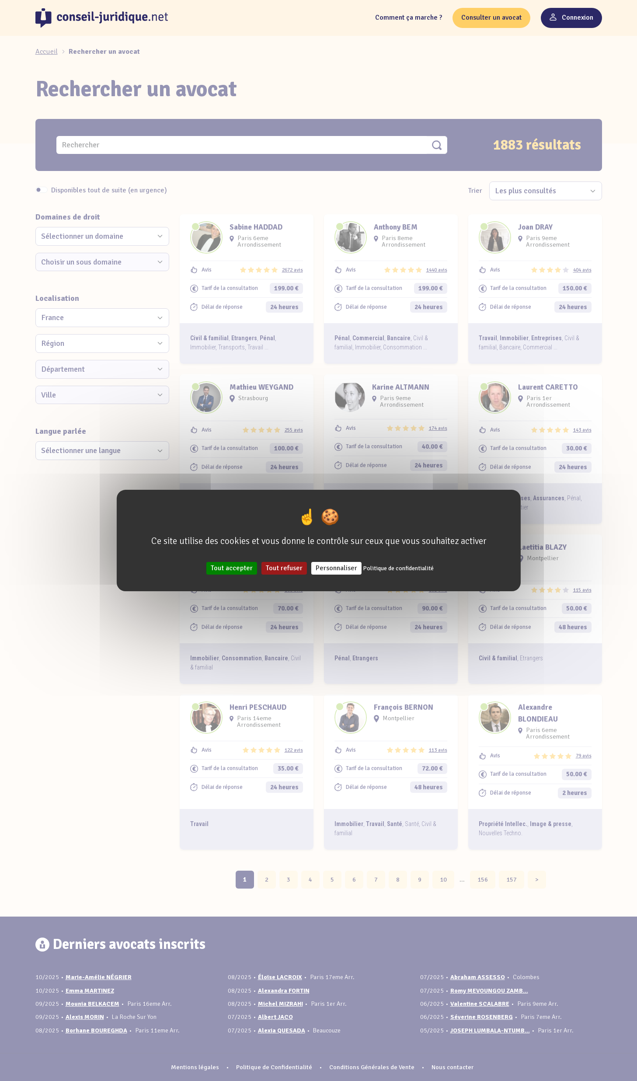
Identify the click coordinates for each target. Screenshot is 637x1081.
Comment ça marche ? (408, 17)
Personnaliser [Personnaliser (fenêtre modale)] (336, 568)
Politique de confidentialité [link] (398, 568)
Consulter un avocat (491, 17)
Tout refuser (284, 568)
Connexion (571, 17)
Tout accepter (232, 568)
